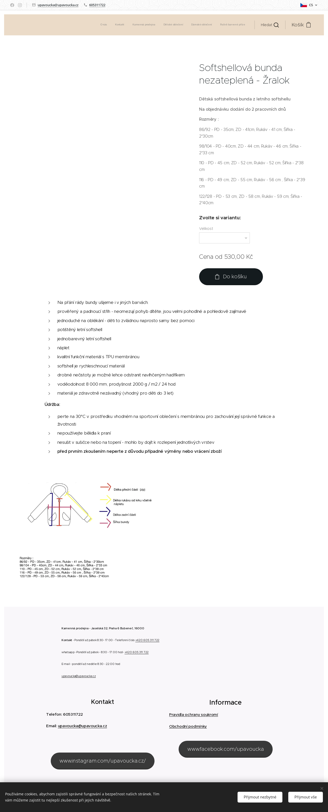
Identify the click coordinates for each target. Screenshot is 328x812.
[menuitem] (205, 24)
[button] (269, 24)
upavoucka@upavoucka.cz (58, 5)
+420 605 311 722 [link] (147, 640)
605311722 (97, 5)
